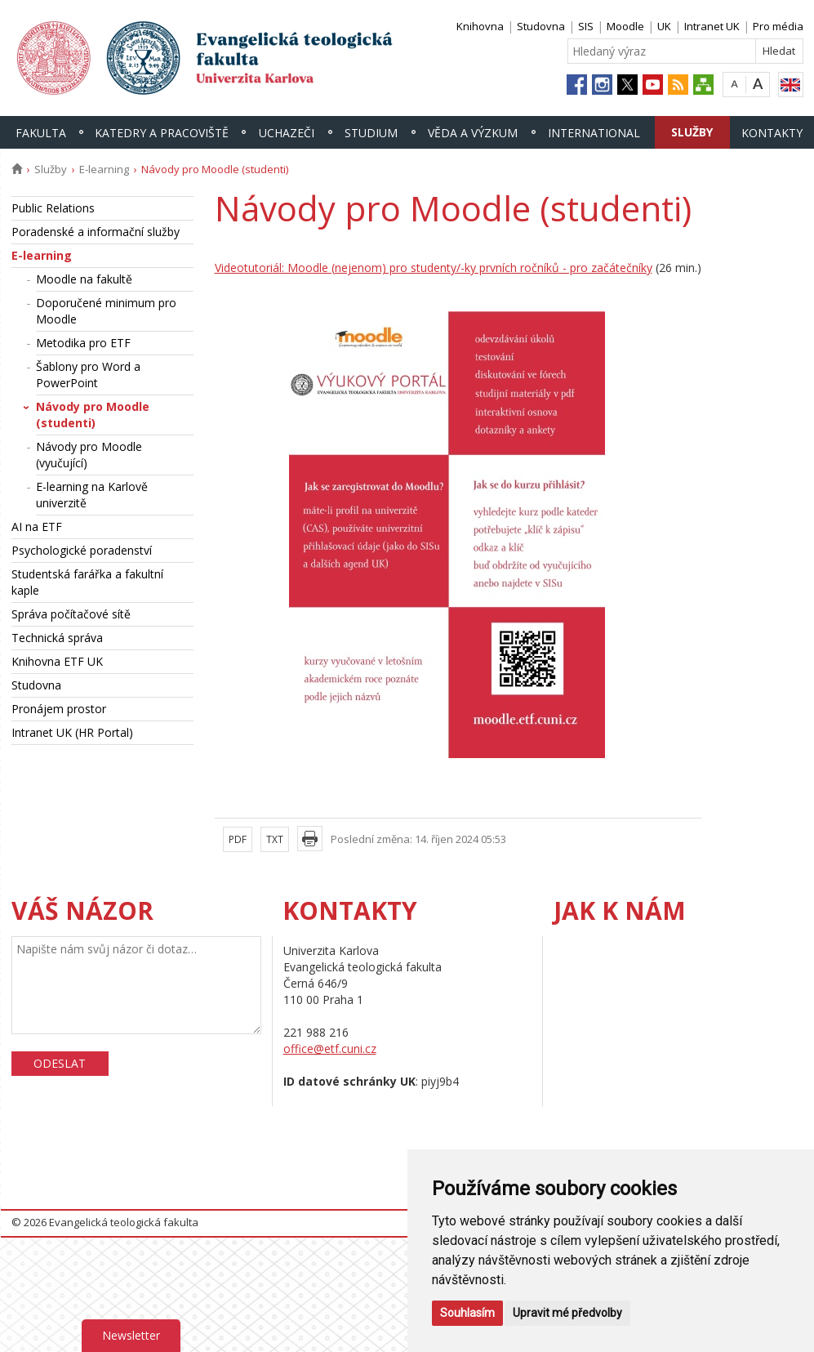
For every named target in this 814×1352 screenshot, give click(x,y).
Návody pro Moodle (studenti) (92, 415)
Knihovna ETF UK (57, 661)
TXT (274, 839)
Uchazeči (286, 133)
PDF (238, 839)
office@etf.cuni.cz (329, 1048)
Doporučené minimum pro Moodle (106, 311)
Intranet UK (712, 26)
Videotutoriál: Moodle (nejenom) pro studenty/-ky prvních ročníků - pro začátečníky (433, 267)
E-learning (104, 169)
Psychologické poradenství (81, 550)
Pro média (778, 26)
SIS (586, 26)
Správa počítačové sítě (71, 614)
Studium (371, 133)
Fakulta (41, 133)
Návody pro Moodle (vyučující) (89, 455)
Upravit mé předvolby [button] (567, 1312)
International (594, 133)
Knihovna (480, 26)
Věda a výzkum (473, 133)
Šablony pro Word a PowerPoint (88, 374)
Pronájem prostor (58, 708)
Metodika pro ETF (83, 342)
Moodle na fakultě (84, 279)
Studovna (541, 26)
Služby (692, 132)
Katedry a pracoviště (162, 133)
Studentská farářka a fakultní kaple (87, 582)
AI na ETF (36, 526)
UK (664, 26)
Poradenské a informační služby (95, 231)
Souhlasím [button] (467, 1312)
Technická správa (57, 637)
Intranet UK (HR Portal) (72, 732)
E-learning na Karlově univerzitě (92, 495)
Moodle (625, 26)
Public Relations (53, 208)
